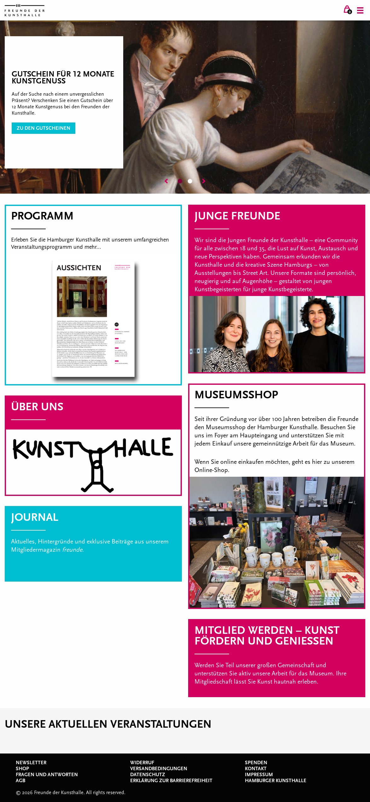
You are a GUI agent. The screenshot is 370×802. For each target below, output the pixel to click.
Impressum (259, 774)
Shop (22, 768)
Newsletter (31, 762)
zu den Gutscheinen (43, 128)
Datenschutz (147, 774)
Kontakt (256, 768)
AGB (20, 780)
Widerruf (142, 762)
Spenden (256, 762)
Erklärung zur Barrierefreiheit (171, 780)
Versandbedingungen (158, 768)
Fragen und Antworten (47, 774)
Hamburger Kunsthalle (275, 780)
